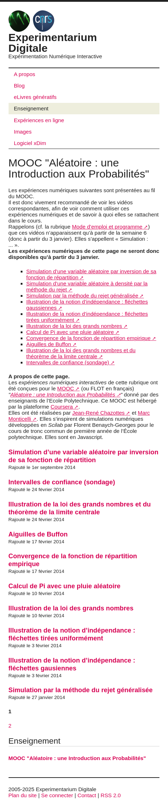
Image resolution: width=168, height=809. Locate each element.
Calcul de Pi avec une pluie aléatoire (70, 332)
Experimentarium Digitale (53, 34)
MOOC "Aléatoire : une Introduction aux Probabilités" (77, 758)
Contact (86, 795)
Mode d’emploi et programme (107, 227)
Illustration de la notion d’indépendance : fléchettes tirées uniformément (72, 634)
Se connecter (57, 795)
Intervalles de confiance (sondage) (67, 362)
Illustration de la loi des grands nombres (74, 326)
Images (23, 132)
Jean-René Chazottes (98, 413)
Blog (19, 86)
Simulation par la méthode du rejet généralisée (82, 296)
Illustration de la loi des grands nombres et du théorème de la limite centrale (81, 353)
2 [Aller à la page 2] (10, 726)
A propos (24, 74)
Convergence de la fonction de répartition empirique (88, 338)
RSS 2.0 (111, 795)
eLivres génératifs (35, 97)
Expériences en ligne (39, 120)
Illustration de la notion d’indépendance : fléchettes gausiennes (72, 664)
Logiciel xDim (30, 143)
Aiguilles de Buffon (48, 344)
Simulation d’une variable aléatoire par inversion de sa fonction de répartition (84, 456)
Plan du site (23, 795)
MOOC (65, 388)
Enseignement (31, 108)
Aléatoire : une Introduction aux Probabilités (62, 394)
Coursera (62, 407)
